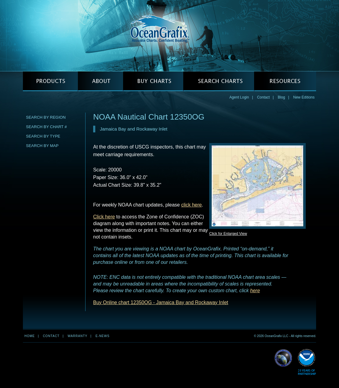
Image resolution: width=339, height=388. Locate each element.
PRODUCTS (50, 81)
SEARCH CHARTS (218, 81)
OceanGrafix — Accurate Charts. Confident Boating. (169, 35)
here (255, 290)
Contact (263, 97)
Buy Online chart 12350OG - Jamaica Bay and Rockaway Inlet (160, 302)
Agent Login (239, 97)
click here (191, 204)
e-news (103, 336)
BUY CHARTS (153, 81)
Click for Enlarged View (228, 234)
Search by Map (42, 145)
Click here (104, 216)
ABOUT (100, 81)
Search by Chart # (46, 126)
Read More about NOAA (306, 362)
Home (29, 336)
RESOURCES (285, 81)
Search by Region (46, 117)
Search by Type (43, 136)
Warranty (77, 336)
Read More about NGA (283, 358)
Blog (281, 97)
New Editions (304, 97)
